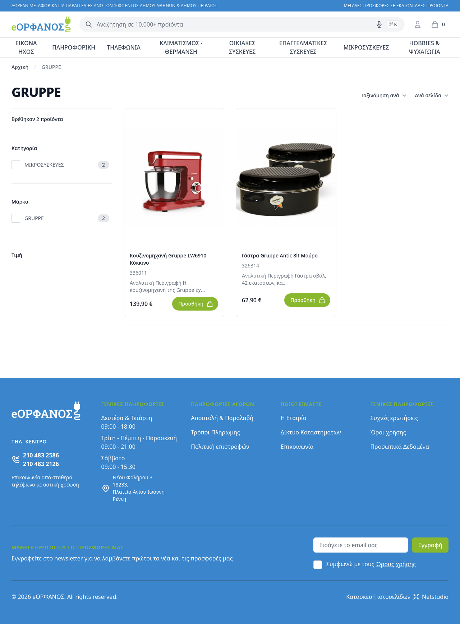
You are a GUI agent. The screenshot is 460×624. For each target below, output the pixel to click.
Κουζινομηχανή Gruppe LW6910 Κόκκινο (168, 259)
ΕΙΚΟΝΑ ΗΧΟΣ (26, 47)
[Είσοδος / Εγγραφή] (417, 24)
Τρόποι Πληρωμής (215, 432)
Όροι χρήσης (388, 432)
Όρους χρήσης (396, 564)
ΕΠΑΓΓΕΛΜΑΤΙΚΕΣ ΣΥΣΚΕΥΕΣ (303, 47)
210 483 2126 (41, 464)
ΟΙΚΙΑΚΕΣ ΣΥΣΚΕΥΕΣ (242, 47)
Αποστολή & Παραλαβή (222, 418)
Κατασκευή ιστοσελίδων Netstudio (397, 597)
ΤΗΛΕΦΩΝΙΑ (124, 47)
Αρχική (20, 67)
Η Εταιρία (294, 418)
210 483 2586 (41, 455)
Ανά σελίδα (431, 95)
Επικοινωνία (297, 447)
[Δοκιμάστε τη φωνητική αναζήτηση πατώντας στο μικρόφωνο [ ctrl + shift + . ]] (379, 24)
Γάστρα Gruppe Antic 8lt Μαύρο (280, 255)
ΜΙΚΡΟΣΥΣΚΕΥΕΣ (366, 47)
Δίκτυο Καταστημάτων (311, 432)
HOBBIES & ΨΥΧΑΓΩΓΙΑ (424, 47)
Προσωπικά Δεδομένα (399, 447)
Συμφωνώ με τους (371, 564)
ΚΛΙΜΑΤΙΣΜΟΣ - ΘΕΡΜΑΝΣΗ (181, 47)
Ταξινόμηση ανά (383, 95)
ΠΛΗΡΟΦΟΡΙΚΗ (73, 47)
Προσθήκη (195, 303)
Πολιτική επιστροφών (220, 447)
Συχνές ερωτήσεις (394, 418)
